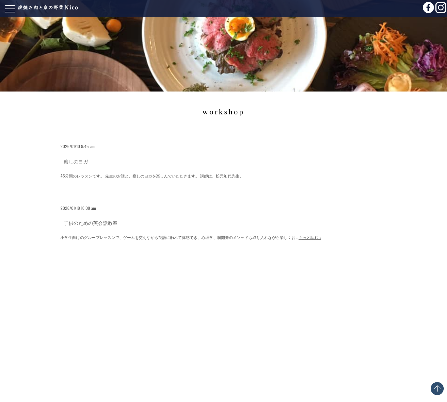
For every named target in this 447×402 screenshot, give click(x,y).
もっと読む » (310, 237)
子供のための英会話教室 (91, 222)
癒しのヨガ (76, 161)
